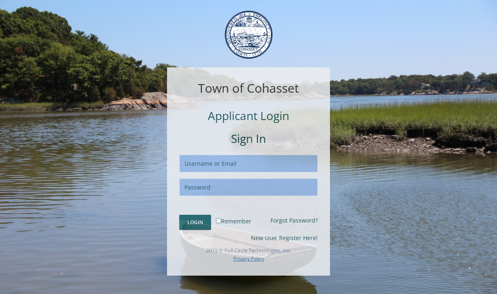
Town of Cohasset (248, 88)
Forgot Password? (294, 220)
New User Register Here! (284, 238)
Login (195, 222)
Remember (233, 221)
